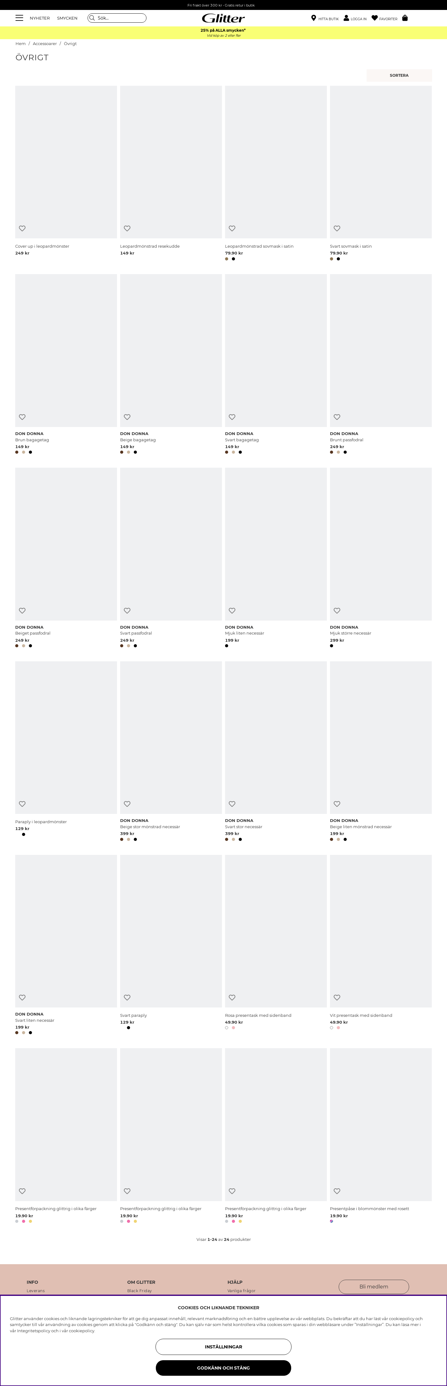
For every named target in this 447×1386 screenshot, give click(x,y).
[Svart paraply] (171, 946)
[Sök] (117, 18)
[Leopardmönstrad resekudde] (171, 174)
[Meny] (20, 18)
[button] (358, 18)
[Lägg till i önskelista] (22, 228)
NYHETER (40, 18)
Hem (21, 43)
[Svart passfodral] (171, 559)
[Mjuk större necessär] (381, 559)
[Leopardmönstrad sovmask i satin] (276, 174)
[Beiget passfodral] (66, 559)
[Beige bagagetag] (171, 365)
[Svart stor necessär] (276, 752)
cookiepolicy (81, 1330)
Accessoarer (45, 43)
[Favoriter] (387, 18)
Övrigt (70, 43)
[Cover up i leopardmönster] (66, 174)
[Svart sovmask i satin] (381, 174)
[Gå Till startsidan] (223, 18)
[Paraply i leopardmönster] (66, 752)
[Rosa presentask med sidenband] (276, 946)
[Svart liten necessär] (66, 946)
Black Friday (139, 1291)
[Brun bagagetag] (66, 365)
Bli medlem (373, 1287)
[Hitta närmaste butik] (325, 18)
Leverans (36, 1291)
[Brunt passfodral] (381, 365)
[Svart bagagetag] (276, 365)
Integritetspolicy (33, 1330)
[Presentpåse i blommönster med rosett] (381, 1136)
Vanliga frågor (242, 1291)
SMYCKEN (67, 18)
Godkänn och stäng (223, 1368)
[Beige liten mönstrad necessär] (381, 752)
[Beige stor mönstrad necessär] (171, 752)
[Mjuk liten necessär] (276, 559)
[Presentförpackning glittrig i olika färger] (66, 1136)
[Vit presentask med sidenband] (381, 946)
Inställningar (223, 1347)
